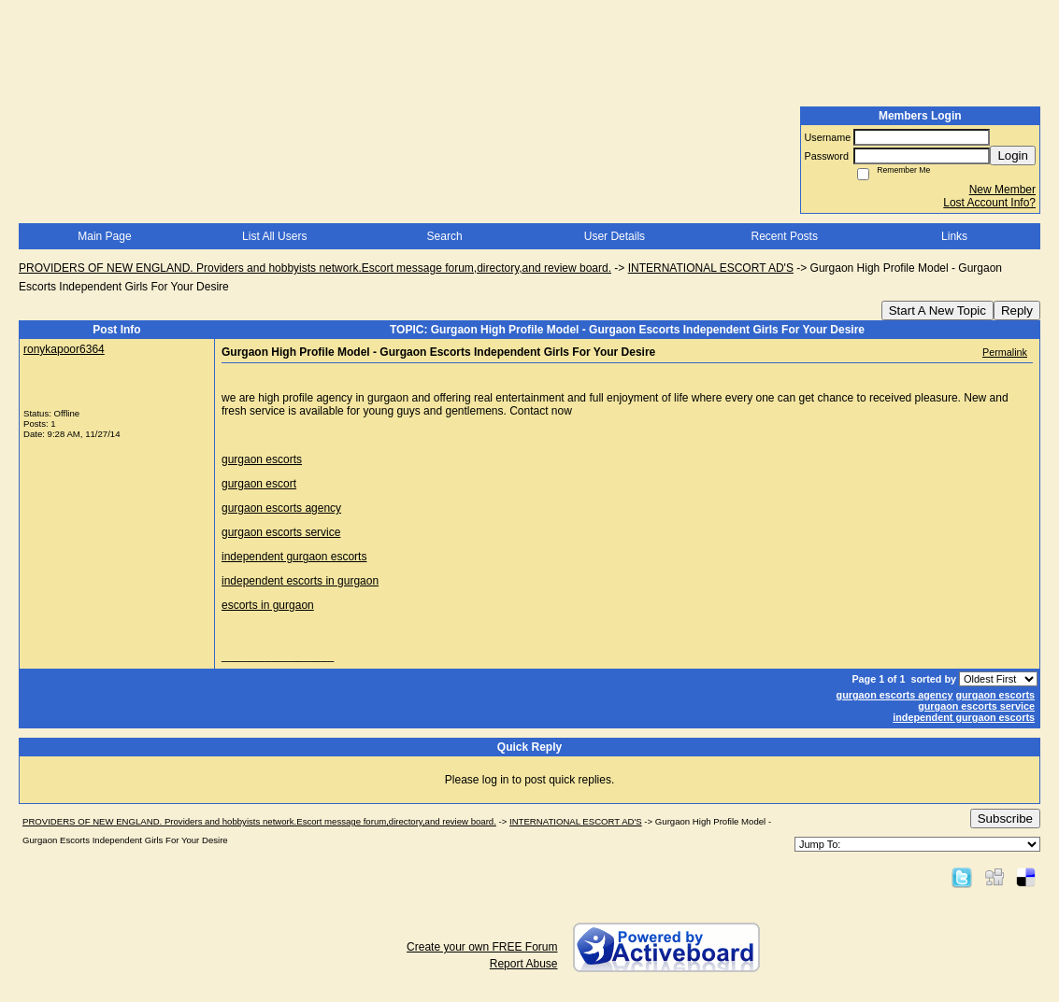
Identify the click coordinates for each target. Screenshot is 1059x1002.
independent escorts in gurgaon (300, 580)
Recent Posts (784, 236)
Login (1012, 155)
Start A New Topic (937, 310)
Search (445, 236)
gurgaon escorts (262, 459)
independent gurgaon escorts (294, 556)
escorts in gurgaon (268, 605)
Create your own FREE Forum (482, 946)
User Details (614, 236)
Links (954, 236)
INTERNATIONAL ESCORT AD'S (711, 268)
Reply (1017, 310)
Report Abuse (524, 963)
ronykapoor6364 (64, 349)
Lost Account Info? (989, 202)
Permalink (1004, 352)
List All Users (274, 236)
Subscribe (1005, 818)
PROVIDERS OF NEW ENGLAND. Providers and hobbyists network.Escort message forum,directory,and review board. (315, 268)
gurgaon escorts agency (281, 508)
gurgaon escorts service (281, 532)
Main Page (104, 236)
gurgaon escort (259, 483)
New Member (1002, 189)
